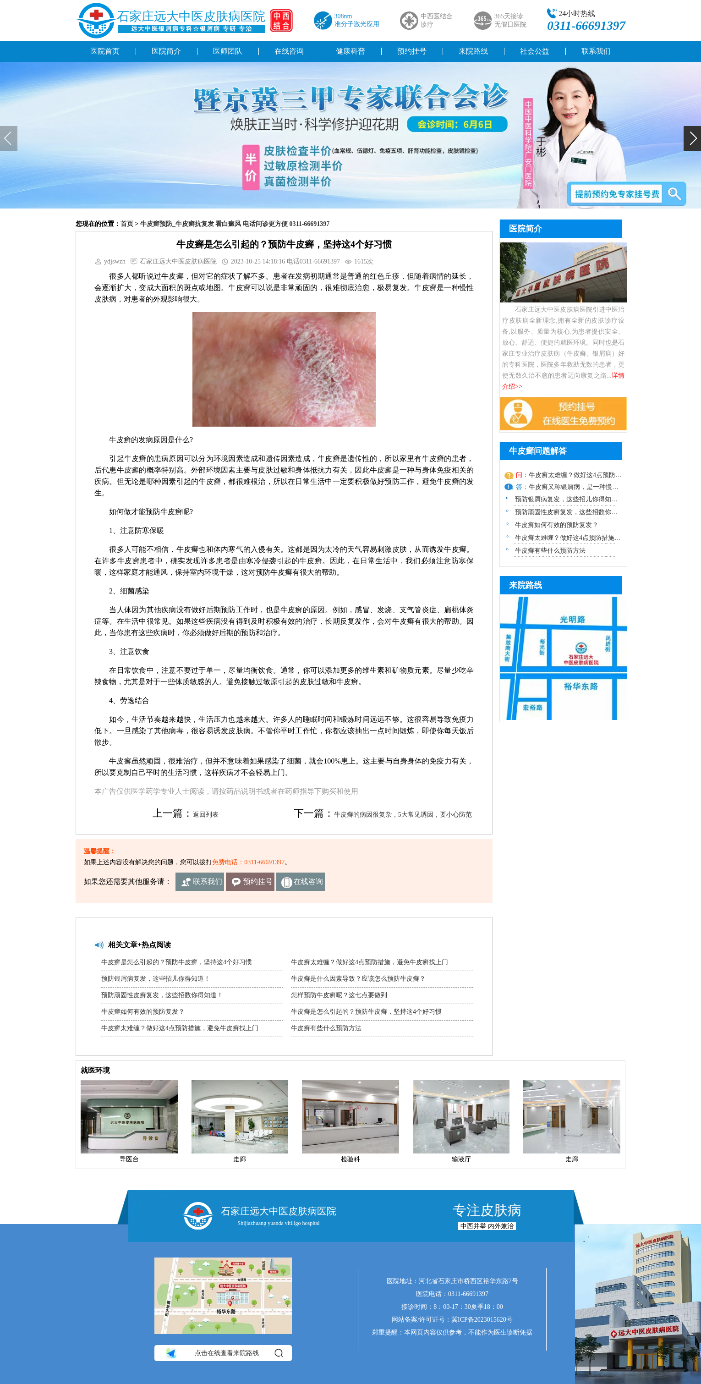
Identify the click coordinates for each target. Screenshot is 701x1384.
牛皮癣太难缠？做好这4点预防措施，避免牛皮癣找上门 (179, 1028)
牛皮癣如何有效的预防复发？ (143, 1011)
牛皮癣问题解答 (538, 451)
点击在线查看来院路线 (223, 1353)
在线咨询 (289, 51)
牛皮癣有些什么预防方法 (326, 1028)
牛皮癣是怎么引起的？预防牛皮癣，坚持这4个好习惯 (176, 962)
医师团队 (227, 51)
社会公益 (534, 51)
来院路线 (473, 51)
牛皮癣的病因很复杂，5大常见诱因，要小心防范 (403, 814)
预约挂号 (412, 51)
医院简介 (166, 51)
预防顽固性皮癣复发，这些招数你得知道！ (162, 995)
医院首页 (105, 51)
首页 (126, 223)
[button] (692, 138)
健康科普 (350, 51)
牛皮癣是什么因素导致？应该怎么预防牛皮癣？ (358, 978)
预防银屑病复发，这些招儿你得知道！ (155, 978)
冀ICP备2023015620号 (482, 1319)
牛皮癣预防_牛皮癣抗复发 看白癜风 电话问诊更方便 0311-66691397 (234, 223)
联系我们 (596, 51)
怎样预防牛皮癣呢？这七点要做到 (339, 995)
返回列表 (206, 814)
